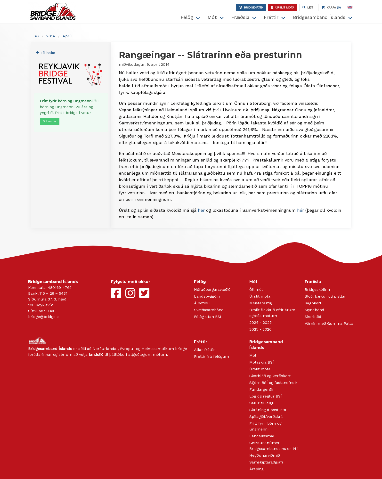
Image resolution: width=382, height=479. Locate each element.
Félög (187, 17)
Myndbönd (314, 310)
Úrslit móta (259, 296)
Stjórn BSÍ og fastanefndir (273, 382)
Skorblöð (313, 316)
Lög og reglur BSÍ (265, 396)
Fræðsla (240, 17)
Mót (212, 17)
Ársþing (256, 469)
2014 (50, 36)
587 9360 (47, 311)
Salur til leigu (262, 403)
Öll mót (256, 289)
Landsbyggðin (207, 296)
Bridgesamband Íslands (319, 17)
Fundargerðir (261, 389)
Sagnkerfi (313, 303)
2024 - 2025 (260, 322)
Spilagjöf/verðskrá (266, 416)
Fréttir (271, 17)
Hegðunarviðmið (264, 455)
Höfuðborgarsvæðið (212, 289)
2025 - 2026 (260, 329)
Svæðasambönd (209, 310)
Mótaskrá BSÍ (261, 362)
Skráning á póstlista (267, 409)
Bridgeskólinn (317, 289)
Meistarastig (260, 303)
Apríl (67, 36)
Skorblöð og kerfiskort (270, 375)
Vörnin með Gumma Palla (329, 323)
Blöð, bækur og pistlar (325, 296)
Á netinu (202, 303)
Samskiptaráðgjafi (266, 462)
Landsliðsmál (261, 436)
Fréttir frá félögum (211, 356)
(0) (331, 7)
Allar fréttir (204, 349)
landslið (96, 354)
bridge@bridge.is (43, 316)
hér (201, 210)
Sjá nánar (49, 121)
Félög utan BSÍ (207, 316)
